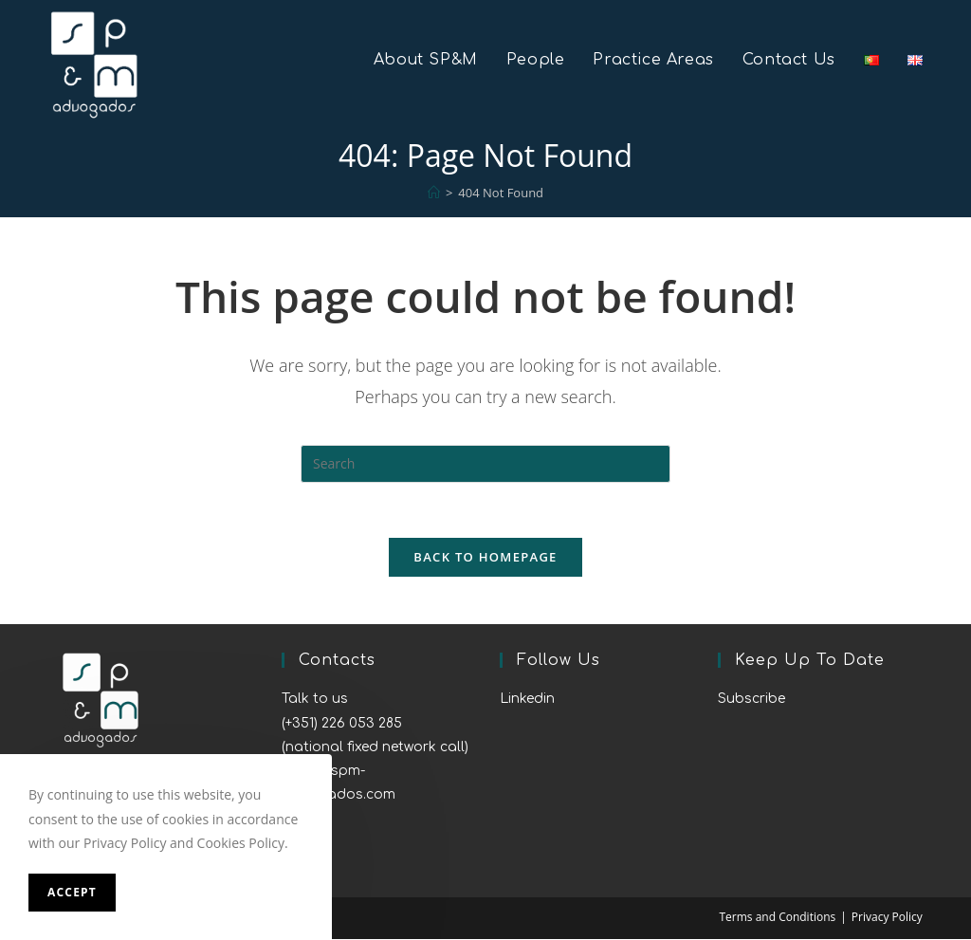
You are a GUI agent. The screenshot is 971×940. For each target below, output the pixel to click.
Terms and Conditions (777, 918)
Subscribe (751, 700)
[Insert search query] (485, 464)
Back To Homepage (485, 558)
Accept (72, 892)
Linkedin (527, 700)
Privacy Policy (887, 918)
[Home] (434, 192)
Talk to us (315, 700)
